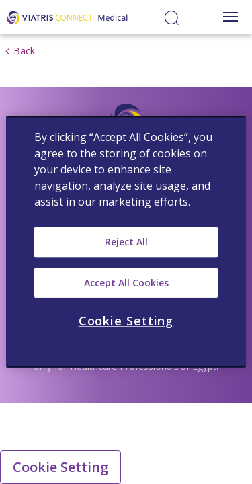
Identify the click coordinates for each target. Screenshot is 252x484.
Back (24, 50)
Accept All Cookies (126, 282)
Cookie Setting (60, 467)
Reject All (126, 241)
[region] (125, 242)
